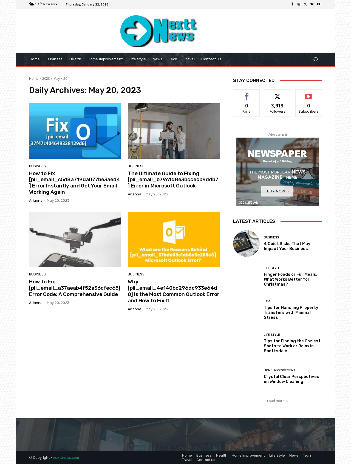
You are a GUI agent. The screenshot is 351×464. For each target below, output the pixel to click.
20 (65, 78)
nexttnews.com (66, 458)
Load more (277, 400)
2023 (46, 78)
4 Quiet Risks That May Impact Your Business (287, 246)
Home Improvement (279, 370)
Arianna (36, 200)
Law (267, 301)
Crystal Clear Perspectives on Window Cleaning (291, 379)
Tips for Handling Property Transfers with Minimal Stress (291, 312)
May (56, 78)
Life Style (272, 268)
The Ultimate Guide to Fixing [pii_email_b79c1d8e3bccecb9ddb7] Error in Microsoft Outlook (173, 179)
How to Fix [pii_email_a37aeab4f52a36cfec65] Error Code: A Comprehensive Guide (74, 287)
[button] (315, 59)
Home (34, 78)
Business (37, 166)
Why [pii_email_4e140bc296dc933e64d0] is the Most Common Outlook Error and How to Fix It (173, 290)
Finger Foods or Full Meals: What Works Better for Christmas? (290, 279)
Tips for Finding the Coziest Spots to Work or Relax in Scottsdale (292, 345)
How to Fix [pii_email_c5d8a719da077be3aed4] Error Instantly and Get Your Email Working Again (74, 182)
